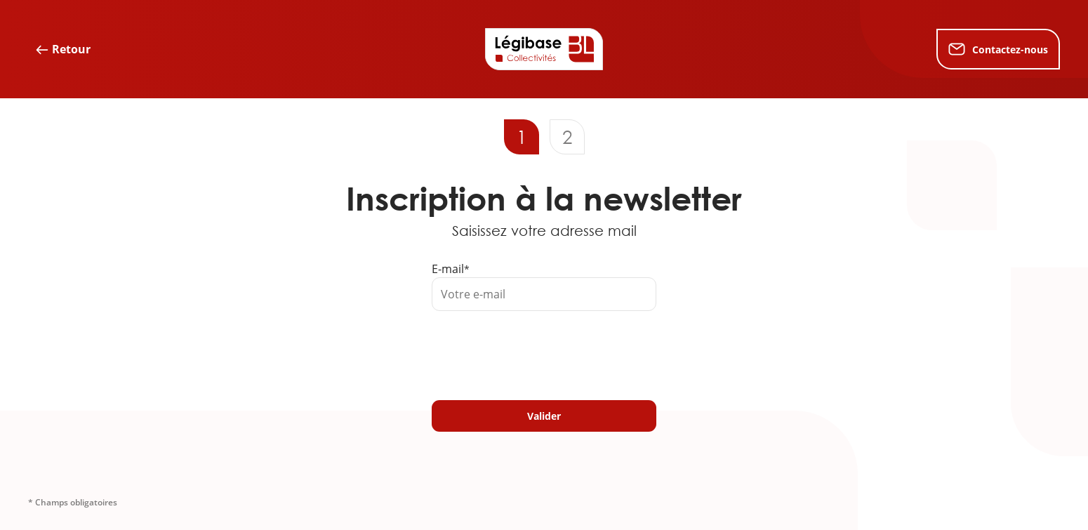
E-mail (448, 269)
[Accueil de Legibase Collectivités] (544, 49)
